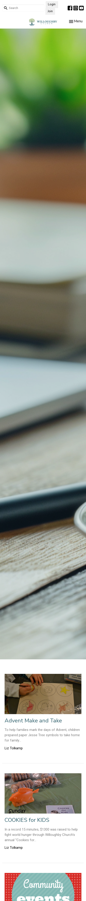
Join (50, 11)
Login (51, 4)
